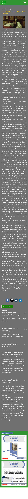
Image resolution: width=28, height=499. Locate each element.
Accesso (4, 495)
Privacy (3, 490)
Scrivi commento (7, 306)
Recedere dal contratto (8, 492)
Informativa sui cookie (11, 490)
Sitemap (18, 490)
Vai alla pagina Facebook (7, 433)
